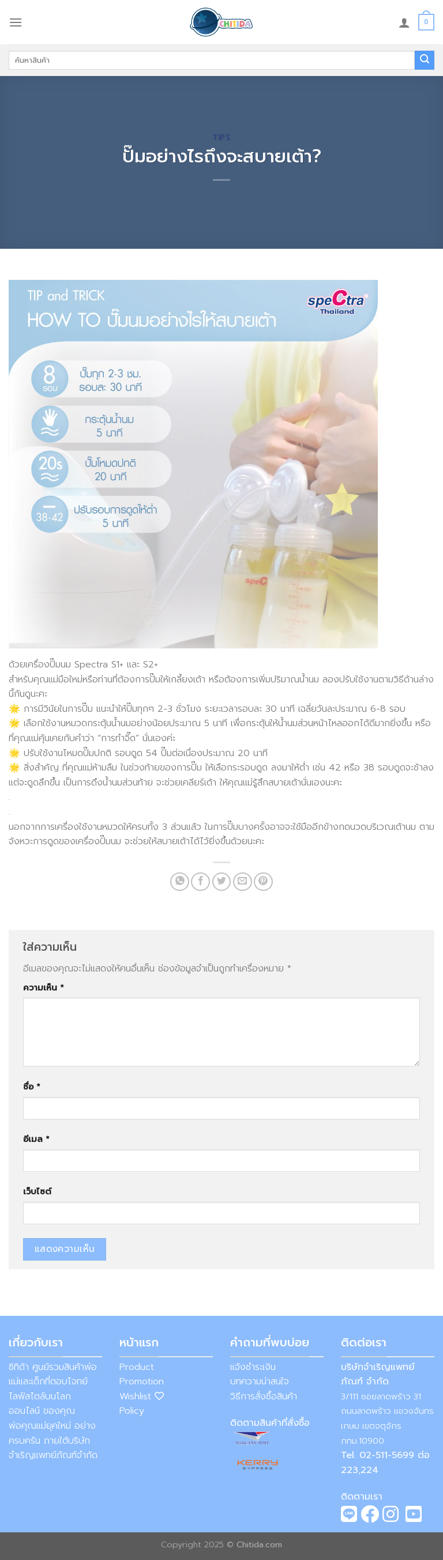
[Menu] (15, 22)
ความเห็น (43, 987)
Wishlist (141, 1396)
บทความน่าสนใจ (259, 1381)
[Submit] (424, 60)
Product (136, 1367)
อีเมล (36, 1139)
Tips (221, 137)
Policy (131, 1411)
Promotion (141, 1381)
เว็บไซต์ (37, 1191)
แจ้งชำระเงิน (253, 1367)
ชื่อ (31, 1086)
